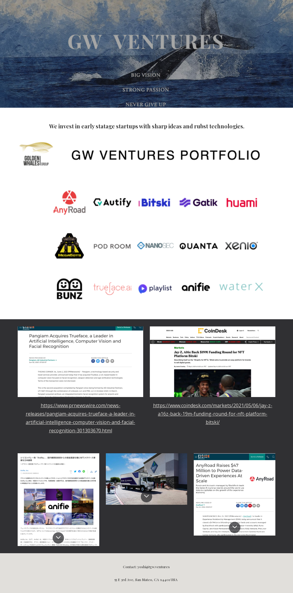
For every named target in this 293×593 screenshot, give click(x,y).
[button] (58, 538)
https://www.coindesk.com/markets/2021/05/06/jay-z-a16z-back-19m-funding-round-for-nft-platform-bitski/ (212, 413)
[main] (146, 125)
